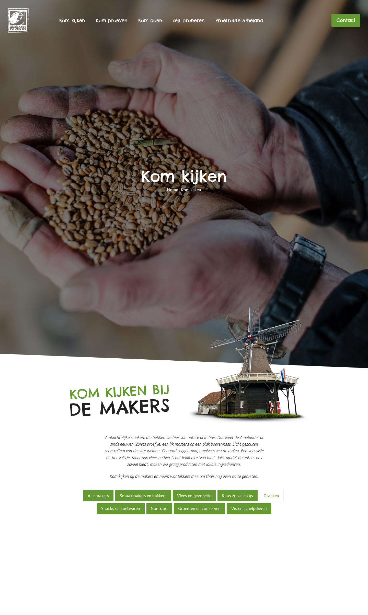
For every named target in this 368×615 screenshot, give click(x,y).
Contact (346, 20)
